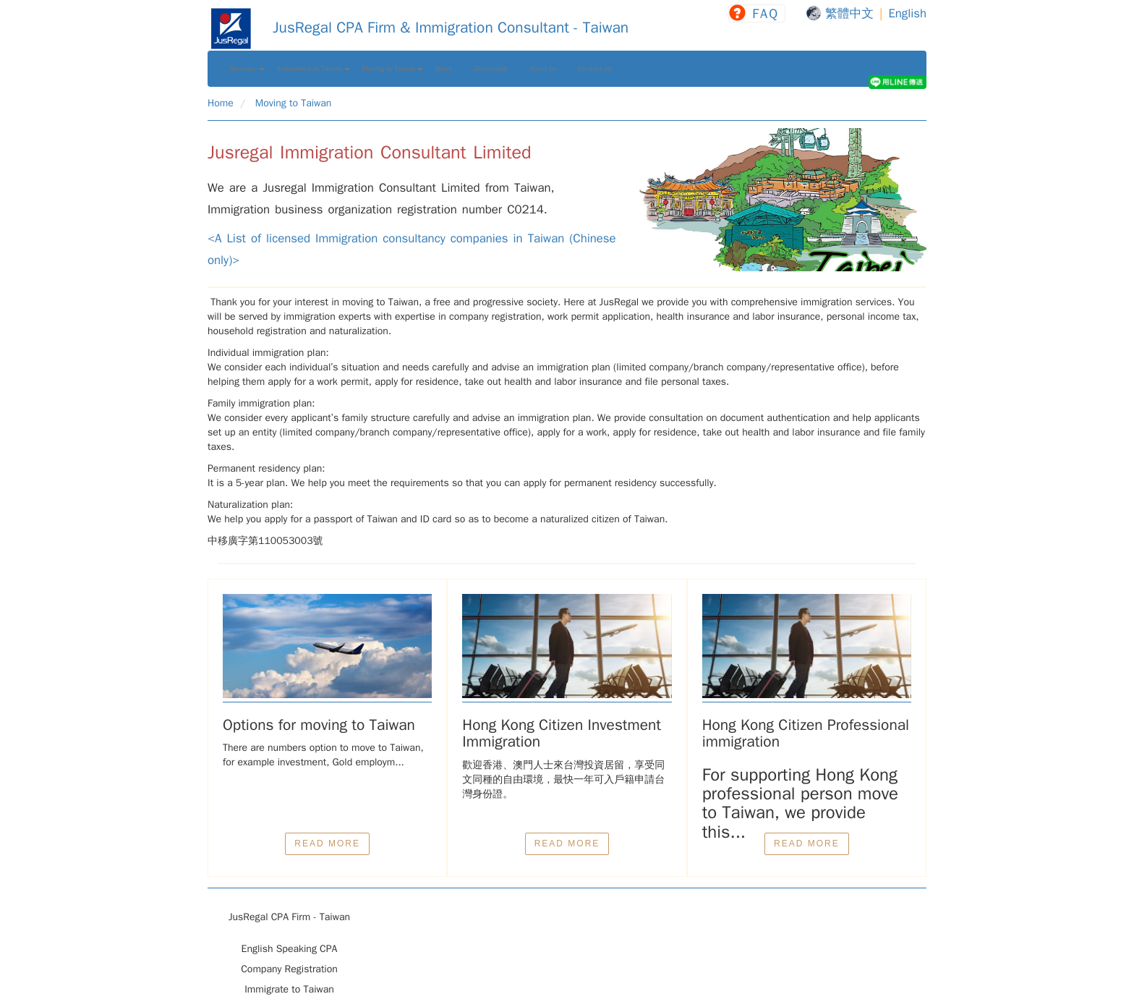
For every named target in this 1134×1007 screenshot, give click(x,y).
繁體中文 (849, 13)
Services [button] (247, 68)
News (443, 68)
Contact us (594, 68)
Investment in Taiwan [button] (313, 68)
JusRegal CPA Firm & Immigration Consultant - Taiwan (418, 27)
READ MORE (327, 843)
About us (543, 68)
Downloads (491, 68)
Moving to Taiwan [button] (392, 68)
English (907, 13)
